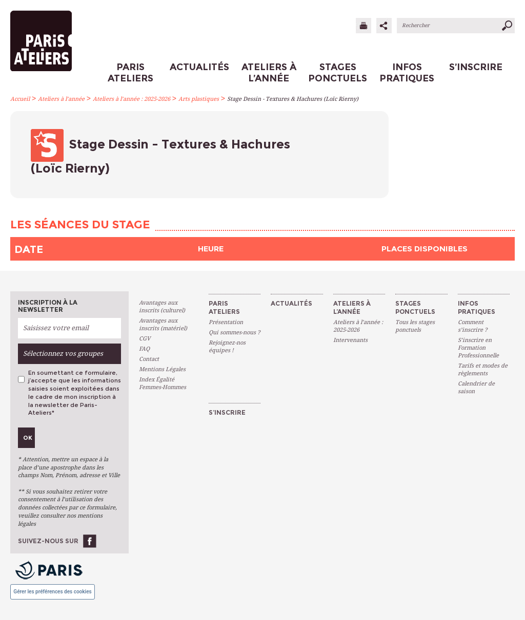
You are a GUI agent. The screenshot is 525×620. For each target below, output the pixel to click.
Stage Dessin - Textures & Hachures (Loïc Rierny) (292, 99)
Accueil (20, 99)
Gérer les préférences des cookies (52, 591)
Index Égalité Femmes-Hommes (162, 383)
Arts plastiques (198, 99)
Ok (27, 437)
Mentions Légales (162, 369)
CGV (144, 338)
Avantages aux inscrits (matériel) (163, 324)
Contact (149, 359)
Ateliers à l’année (61, 99)
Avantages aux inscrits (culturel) (162, 307)
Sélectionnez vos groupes (63, 353)
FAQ (144, 349)
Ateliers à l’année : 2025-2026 (131, 99)
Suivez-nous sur (48, 541)
